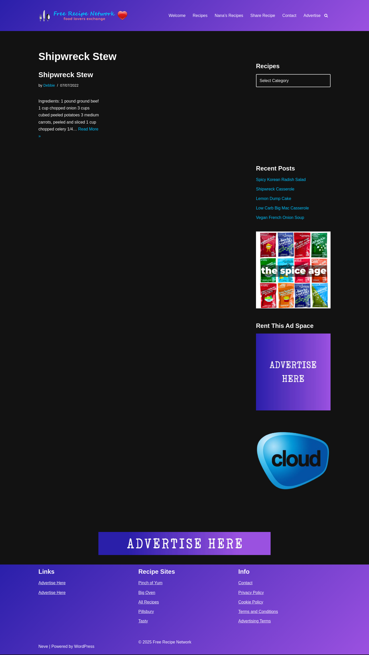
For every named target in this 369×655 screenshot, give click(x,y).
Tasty (143, 621)
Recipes (199, 15)
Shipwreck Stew (65, 75)
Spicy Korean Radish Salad (281, 180)
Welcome (176, 15)
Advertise (312, 15)
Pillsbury (146, 612)
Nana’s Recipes (228, 15)
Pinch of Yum (150, 583)
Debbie (49, 85)
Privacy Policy (251, 593)
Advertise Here (52, 583)
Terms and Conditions (258, 612)
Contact (289, 15)
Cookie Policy (250, 602)
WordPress (84, 647)
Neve (43, 647)
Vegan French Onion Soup (280, 218)
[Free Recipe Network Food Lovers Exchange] (83, 15)
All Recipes (148, 602)
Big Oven (146, 593)
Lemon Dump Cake (273, 199)
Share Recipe (262, 15)
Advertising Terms (254, 621)
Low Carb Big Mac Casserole (282, 208)
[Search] (326, 15)
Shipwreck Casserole (275, 189)
